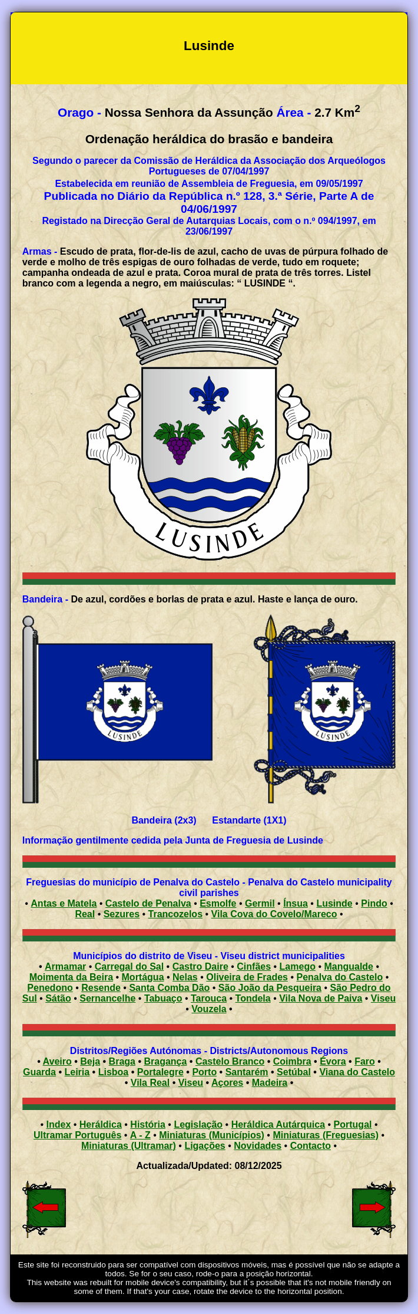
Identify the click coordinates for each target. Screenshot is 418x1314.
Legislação (198, 1124)
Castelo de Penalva (148, 903)
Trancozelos (175, 914)
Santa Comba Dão (169, 988)
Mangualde (348, 966)
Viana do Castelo (357, 1072)
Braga (122, 1061)
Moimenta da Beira (71, 977)
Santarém (246, 1072)
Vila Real (150, 1083)
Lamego (298, 966)
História (147, 1124)
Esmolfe (218, 903)
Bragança (165, 1061)
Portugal (353, 1124)
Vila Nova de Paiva (320, 998)
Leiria (76, 1072)
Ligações (204, 1146)
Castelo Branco (229, 1061)
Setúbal (294, 1072)
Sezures (122, 914)
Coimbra (292, 1061)
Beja (90, 1061)
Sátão (58, 998)
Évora (333, 1061)
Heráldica (100, 1124)
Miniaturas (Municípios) (211, 1135)
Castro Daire (200, 966)
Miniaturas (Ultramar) (128, 1146)
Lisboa (113, 1072)
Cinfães (254, 966)
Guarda (39, 1072)
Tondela (253, 998)
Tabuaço (163, 998)
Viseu (383, 998)
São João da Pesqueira (269, 988)
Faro (364, 1061)
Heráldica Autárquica (278, 1124)
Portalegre (160, 1072)
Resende (101, 988)
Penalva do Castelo (339, 977)
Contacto (310, 1146)
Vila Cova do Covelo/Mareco (274, 914)
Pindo (374, 903)
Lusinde (334, 903)
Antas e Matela (64, 903)
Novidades (257, 1146)
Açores (227, 1083)
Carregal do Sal (129, 966)
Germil (260, 903)
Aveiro (57, 1061)
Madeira (269, 1083)
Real (85, 914)
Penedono (49, 988)
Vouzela (208, 1009)
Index (59, 1124)
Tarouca (209, 998)
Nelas (185, 977)
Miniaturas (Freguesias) (326, 1135)
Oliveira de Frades (247, 977)
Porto (204, 1072)
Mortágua (143, 977)
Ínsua (295, 903)
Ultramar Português (77, 1135)
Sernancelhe (107, 998)
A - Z (140, 1135)
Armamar (65, 966)
